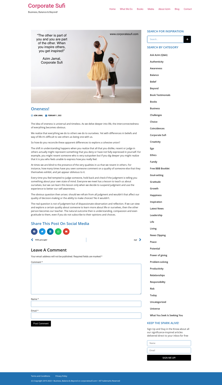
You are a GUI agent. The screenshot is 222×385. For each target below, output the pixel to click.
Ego (152, 148)
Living (153, 228)
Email (34, 311)
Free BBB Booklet (159, 168)
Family (153, 161)
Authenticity (157, 61)
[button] (34, 231)
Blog (177, 9)
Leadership (156, 215)
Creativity (155, 141)
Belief (153, 81)
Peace (153, 242)
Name (35, 299)
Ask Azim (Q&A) (158, 55)
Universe (155, 308)
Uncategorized (158, 302)
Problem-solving (159, 262)
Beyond (154, 88)
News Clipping (158, 235)
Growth (154, 188)
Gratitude (155, 181)
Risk (152, 288)
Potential (155, 248)
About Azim (164, 9)
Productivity (157, 268)
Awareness (156, 68)
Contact (188, 9)
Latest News (157, 208)
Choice (153, 121)
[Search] (187, 39)
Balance (154, 75)
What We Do (126, 9)
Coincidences (157, 128)
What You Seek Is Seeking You (166, 315)
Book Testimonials (160, 95)
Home (112, 9)
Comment (37, 262)
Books (140, 9)
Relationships (157, 275)
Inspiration (156, 201)
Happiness (156, 195)
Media (151, 9)
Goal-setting (156, 175)
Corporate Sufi (46, 5)
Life (152, 221)
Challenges (156, 115)
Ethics (153, 155)
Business (155, 108)
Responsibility (157, 282)
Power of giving (158, 255)
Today (153, 295)
